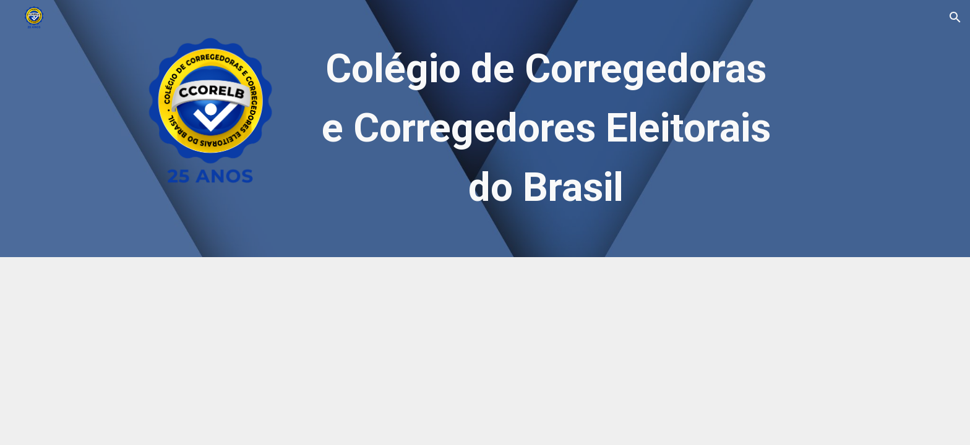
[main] (546, 128)
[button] (955, 17)
